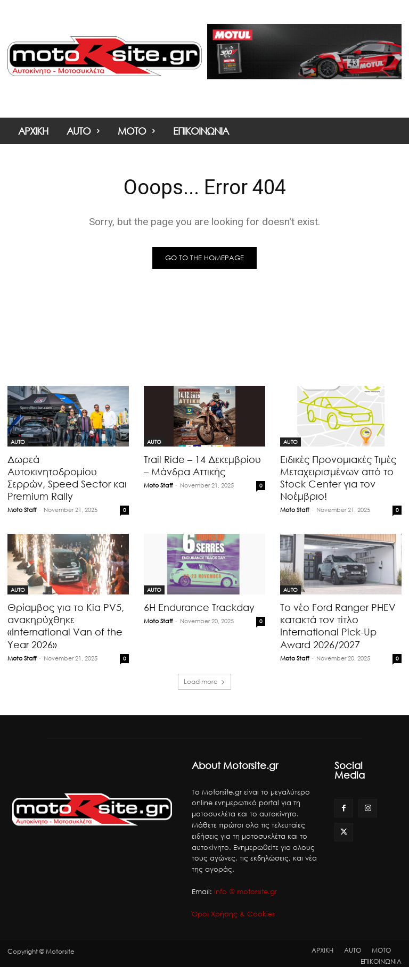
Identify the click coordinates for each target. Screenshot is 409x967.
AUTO (18, 442)
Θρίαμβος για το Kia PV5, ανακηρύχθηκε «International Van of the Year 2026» (62, 622)
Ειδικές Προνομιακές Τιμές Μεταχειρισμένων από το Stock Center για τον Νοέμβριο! (334, 476)
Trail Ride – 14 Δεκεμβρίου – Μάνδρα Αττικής (202, 464)
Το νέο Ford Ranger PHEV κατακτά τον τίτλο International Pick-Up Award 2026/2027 (334, 622)
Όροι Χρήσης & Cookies (233, 909)
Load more (204, 677)
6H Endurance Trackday (196, 604)
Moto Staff (21, 495)
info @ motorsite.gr (245, 887)
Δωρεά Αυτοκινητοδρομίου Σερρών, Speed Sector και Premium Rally (65, 470)
